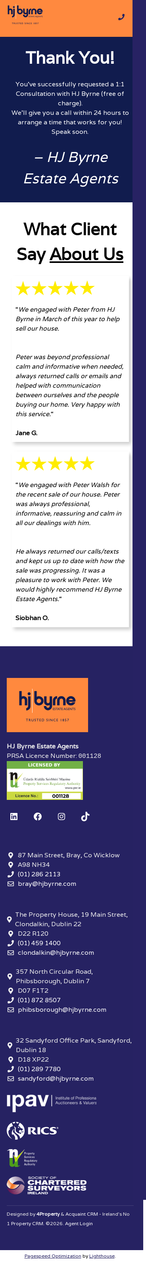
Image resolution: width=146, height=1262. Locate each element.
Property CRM (27, 1223)
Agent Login (79, 1223)
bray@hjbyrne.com (47, 883)
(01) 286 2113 (39, 874)
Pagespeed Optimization (53, 1256)
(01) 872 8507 (39, 1000)
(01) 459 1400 (39, 943)
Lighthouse (102, 1256)
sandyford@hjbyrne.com (56, 1078)
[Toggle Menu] (138, 19)
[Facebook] (38, 816)
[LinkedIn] (14, 816)
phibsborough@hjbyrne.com (62, 1009)
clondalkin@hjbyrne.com (56, 952)
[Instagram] (61, 816)
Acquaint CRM (81, 1214)
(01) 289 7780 (39, 1069)
